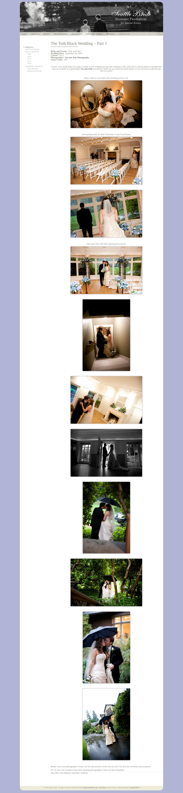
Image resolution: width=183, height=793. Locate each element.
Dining (46, 34)
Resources (76, 34)
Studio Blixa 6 (135, 788)
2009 (29, 54)
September (76, 773)
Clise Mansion (32, 69)
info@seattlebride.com (90, 788)
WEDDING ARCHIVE (34, 66)
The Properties (60, 34)
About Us (35, 34)
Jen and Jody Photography (77, 57)
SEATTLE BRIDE (32, 50)
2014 (29, 63)
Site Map (102, 788)
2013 (29, 61)
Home (24, 34)
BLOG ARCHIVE (32, 52)
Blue (57, 773)
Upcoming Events (94, 34)
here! (122, 770)
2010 (29, 57)
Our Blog (110, 34)
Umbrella (84, 773)
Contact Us (124, 34)
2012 (29, 59)
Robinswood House (34, 71)
